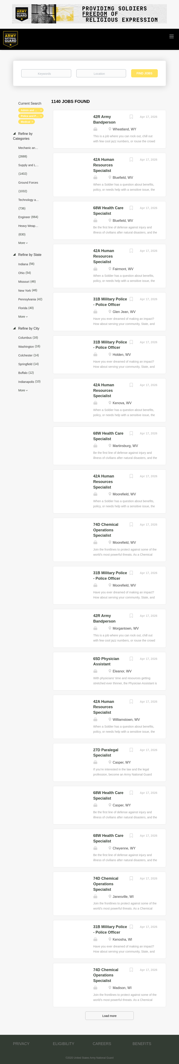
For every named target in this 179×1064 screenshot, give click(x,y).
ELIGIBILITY (63, 1044)
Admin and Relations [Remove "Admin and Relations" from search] (32, 110)
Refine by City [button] (28, 328)
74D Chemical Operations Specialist (105, 530)
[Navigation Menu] (171, 36)
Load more (109, 1016)
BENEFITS (142, 1044)
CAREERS (102, 1044)
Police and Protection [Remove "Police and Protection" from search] (32, 116)
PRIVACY (21, 1044)
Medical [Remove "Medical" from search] (25, 121)
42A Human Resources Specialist (103, 165)
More (21, 243)
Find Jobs (144, 73)
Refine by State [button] (29, 255)
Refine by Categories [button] (23, 136)
